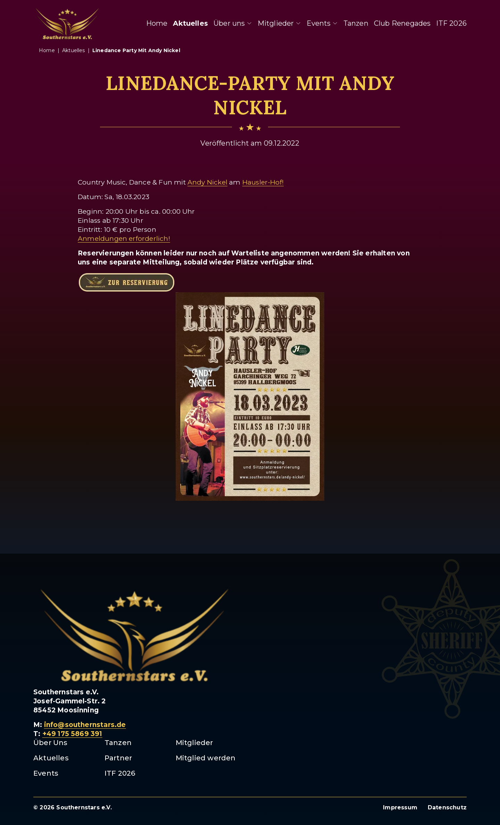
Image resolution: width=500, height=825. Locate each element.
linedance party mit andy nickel (136, 50)
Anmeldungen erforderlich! (124, 239)
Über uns (233, 23)
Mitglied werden (206, 758)
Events (322, 23)
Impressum (400, 807)
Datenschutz (447, 807)
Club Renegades (402, 23)
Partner (118, 758)
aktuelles (73, 50)
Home (157, 23)
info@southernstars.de (85, 725)
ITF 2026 (451, 23)
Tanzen (355, 23)
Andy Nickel (207, 182)
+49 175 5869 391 (72, 734)
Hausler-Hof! (263, 182)
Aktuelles (190, 23)
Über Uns (50, 742)
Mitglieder (279, 23)
